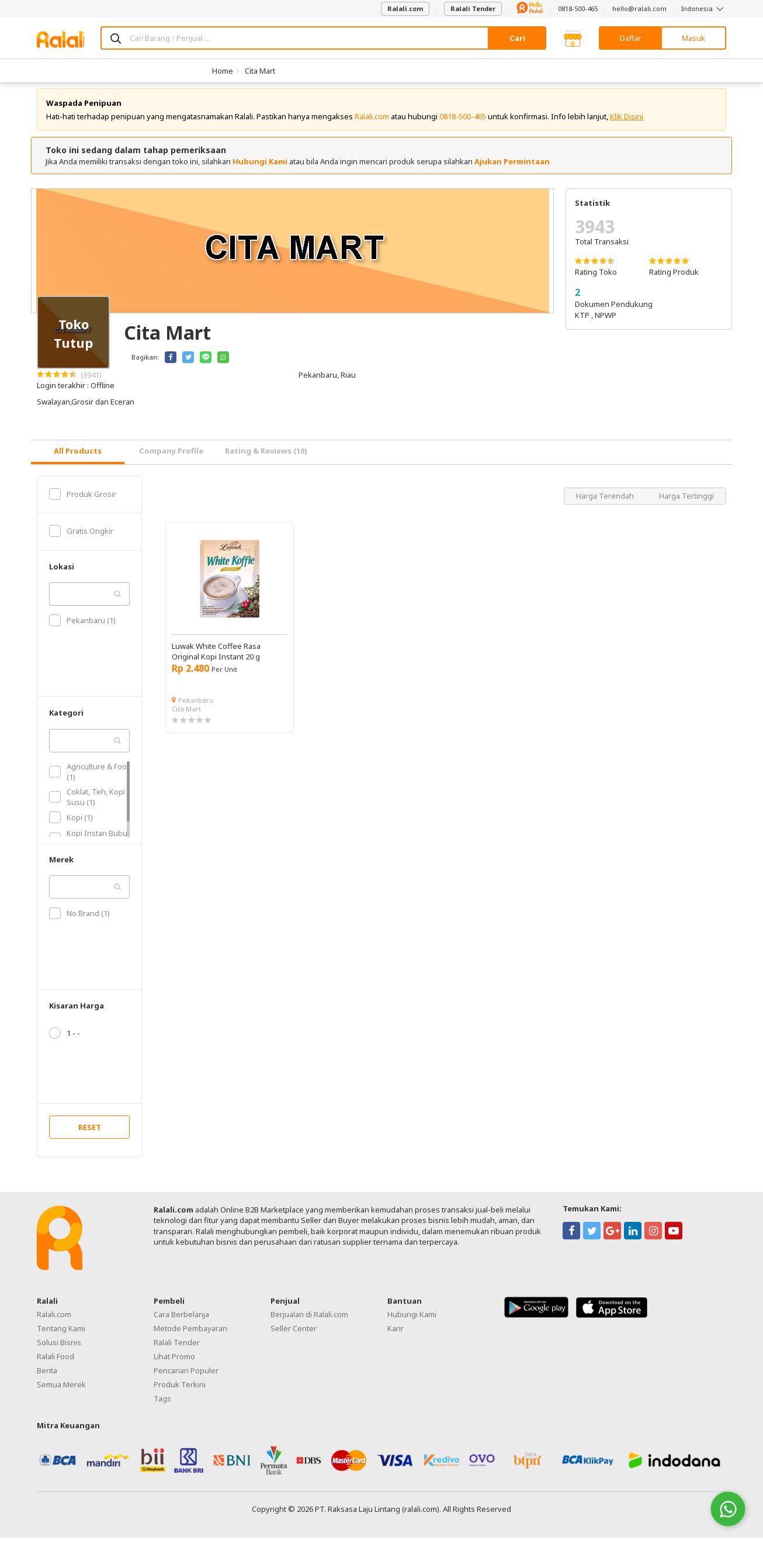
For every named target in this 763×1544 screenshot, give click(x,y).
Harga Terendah (606, 502)
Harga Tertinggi (686, 502)
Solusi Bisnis (59, 1348)
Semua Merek (61, 1391)
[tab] (77, 459)
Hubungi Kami (260, 168)
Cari (517, 38)
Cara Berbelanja (181, 1320)
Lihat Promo (174, 1363)
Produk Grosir (82, 500)
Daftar (630, 38)
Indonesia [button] (703, 8)
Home (222, 70)
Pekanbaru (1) (82, 627)
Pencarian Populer (186, 1377)
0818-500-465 (578, 8)
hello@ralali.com (639, 8)
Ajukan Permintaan (512, 168)
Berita (47, 1377)
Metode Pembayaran (190, 1334)
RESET (89, 1133)
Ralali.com (405, 8)
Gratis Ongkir (81, 538)
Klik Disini (626, 123)
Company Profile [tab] (171, 457)
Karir (395, 1334)
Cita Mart (260, 70)
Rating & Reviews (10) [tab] (266, 457)
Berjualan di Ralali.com (309, 1320)
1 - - (64, 1039)
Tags (162, 1405)
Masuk (693, 38)
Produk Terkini (180, 1391)
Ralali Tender (472, 8)
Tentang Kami (61, 1334)
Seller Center (293, 1334)
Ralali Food (55, 1363)
